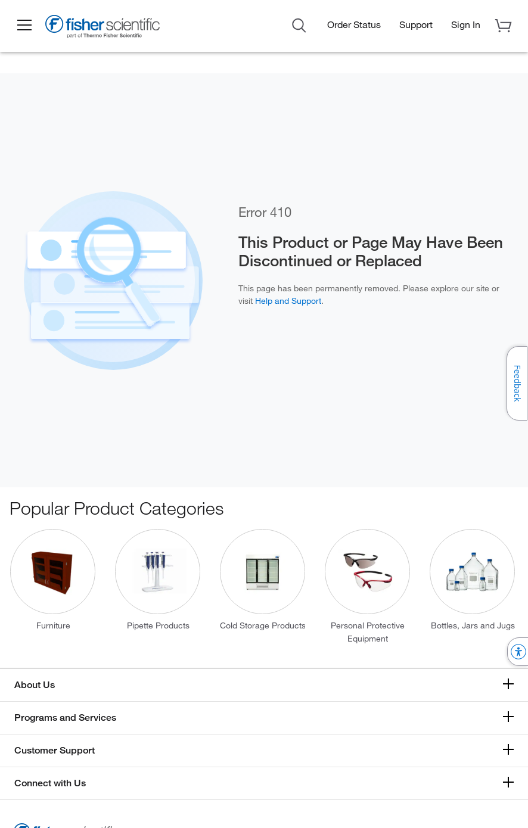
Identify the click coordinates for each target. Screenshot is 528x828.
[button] (25, 25)
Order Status (354, 24)
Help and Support (288, 300)
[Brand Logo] (104, 28)
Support (416, 24)
